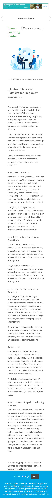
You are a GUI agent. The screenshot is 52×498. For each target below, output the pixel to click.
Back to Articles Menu (32, 28)
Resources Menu (25, 18)
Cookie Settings (21, 476)
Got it (35, 476)
